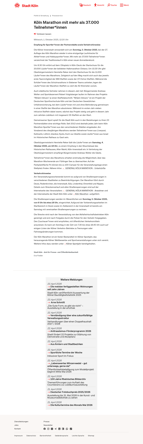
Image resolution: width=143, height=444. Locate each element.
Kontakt (17, 428)
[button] (124, 5)
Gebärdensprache (61, 436)
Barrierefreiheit (45, 436)
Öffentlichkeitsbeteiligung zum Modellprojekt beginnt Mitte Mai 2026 (71, 366)
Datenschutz (31, 436)
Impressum (18, 436)
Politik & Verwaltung (41, 16)
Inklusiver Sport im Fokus (71, 352)
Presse (46, 421)
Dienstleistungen (21, 421)
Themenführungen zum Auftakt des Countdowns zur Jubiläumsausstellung (71, 380)
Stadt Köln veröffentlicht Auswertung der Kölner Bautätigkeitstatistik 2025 (71, 289)
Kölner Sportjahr (73, 243)
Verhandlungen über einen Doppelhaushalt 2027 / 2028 (71, 318)
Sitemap (91, 436)
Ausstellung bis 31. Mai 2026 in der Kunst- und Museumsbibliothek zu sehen (71, 393)
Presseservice (57, 16)
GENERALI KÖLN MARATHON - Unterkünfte (85, 168)
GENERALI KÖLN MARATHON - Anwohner (85, 190)
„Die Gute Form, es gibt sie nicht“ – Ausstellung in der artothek (71, 304)
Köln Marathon (81, 194)
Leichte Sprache (78, 436)
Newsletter (48, 425)
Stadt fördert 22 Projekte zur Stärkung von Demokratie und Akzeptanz (71, 332)
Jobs (16, 425)
